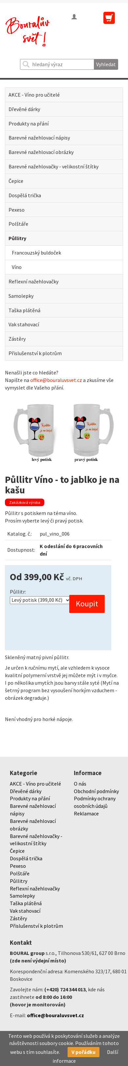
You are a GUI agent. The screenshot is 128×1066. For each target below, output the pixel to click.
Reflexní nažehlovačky (33, 281)
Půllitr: (18, 591)
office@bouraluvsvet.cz (56, 380)
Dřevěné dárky (24, 109)
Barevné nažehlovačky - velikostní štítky (53, 166)
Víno (17, 267)
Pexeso (17, 209)
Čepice (16, 181)
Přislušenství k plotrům (35, 353)
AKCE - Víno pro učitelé (34, 94)
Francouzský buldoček (36, 252)
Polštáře (18, 223)
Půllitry (17, 238)
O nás (80, 783)
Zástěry (17, 338)
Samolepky (21, 296)
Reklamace (86, 813)
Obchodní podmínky (96, 791)
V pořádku (84, 1052)
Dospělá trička (25, 195)
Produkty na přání (29, 123)
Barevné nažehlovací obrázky (41, 152)
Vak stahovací (24, 324)
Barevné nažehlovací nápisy (39, 137)
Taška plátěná (24, 310)
